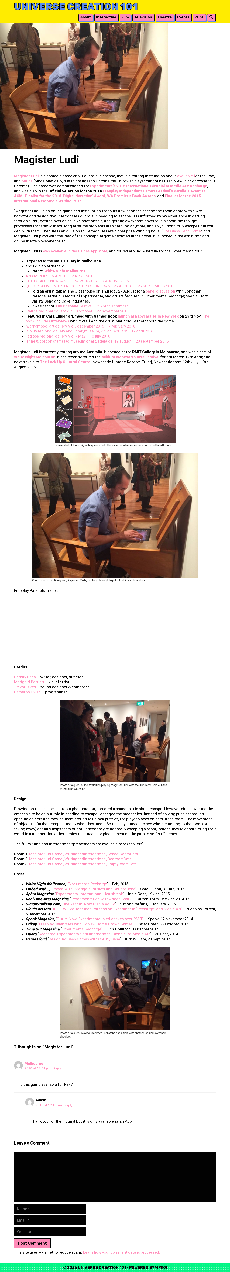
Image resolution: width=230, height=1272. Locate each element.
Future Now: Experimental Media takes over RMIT (100, 919)
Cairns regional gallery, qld (50, 311)
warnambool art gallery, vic (50, 326)
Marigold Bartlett (29, 682)
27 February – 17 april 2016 (130, 331)
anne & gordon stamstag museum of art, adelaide (70, 341)
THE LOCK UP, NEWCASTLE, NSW (55, 281)
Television (143, 17)
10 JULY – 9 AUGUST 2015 (106, 281)
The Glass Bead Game (182, 231)
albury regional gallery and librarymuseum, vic (66, 331)
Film (125, 17)
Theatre (164, 17)
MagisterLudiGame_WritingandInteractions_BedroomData (80, 859)
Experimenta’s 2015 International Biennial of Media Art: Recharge (148, 186)
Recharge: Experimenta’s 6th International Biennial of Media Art (94, 934)
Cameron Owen (27, 692)
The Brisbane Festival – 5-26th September (91, 306)
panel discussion (160, 291)
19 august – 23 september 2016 (141, 341)
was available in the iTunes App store (75, 251)
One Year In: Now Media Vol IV (88, 904)
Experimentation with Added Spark (101, 899)
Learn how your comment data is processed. (121, 1252)
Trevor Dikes (25, 687)
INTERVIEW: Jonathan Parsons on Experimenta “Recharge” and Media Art (117, 909)
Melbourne (34, 1063)
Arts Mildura (37, 276)
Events (183, 17)
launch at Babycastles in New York (148, 316)
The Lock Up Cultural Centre (65, 362)
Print (199, 17)
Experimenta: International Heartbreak (89, 894)
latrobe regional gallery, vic (50, 336)
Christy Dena (25, 677)
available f (186, 176)
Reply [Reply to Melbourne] (57, 1068)
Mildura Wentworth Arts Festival (130, 357)
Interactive (106, 17)
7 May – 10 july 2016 (92, 336)
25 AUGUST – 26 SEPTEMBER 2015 (144, 286)
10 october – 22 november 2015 (101, 311)
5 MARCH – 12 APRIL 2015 (71, 276)
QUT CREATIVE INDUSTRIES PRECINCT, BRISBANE (70, 286)
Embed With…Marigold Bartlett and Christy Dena (93, 889)
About (85, 17)
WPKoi (161, 1267)
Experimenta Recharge (87, 884)
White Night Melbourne (65, 271)
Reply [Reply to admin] (68, 1105)
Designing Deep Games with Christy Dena (84, 939)
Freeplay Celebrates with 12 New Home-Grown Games (86, 924)
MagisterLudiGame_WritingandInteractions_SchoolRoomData (83, 854)
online (27, 181)
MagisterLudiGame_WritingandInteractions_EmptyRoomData (83, 864)
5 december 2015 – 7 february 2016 (104, 326)
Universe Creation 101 (76, 6)
